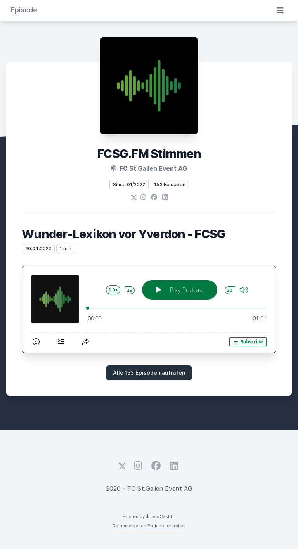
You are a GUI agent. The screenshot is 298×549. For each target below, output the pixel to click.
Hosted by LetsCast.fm (149, 516)
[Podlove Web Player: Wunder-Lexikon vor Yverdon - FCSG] (149, 309)
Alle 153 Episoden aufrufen (149, 372)
